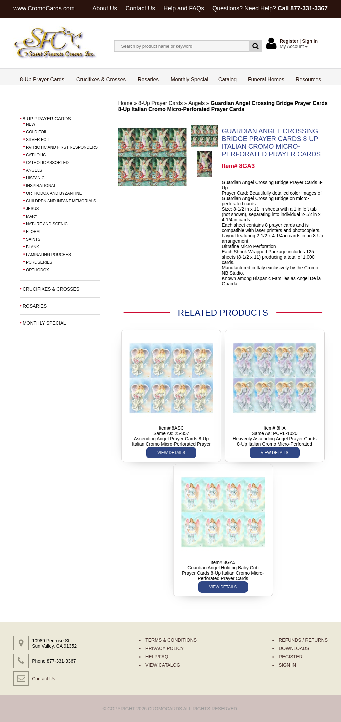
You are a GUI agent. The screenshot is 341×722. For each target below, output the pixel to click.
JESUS (32, 208)
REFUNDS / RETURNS (303, 640)
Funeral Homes (266, 79)
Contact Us (140, 8)
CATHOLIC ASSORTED (47, 162)
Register (289, 41)
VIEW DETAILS (171, 452)
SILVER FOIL (38, 139)
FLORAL (34, 231)
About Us (105, 8)
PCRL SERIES (39, 262)
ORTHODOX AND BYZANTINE (54, 193)
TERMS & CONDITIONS (171, 640)
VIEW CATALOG (163, 665)
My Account (294, 46)
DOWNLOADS (294, 648)
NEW (30, 124)
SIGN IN (287, 665)
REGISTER (291, 656)
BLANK (32, 247)
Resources (308, 79)
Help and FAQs (184, 8)
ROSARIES (35, 306)
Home (125, 103)
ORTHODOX (37, 270)
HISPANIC (35, 178)
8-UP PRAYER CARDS (47, 118)
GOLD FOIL (36, 132)
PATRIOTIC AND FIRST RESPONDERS (62, 147)
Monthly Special (189, 79)
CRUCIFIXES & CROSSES (51, 289)
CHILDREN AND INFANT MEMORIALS (61, 201)
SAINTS (33, 239)
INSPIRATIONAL (41, 185)
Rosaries (148, 79)
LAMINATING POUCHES (48, 254)
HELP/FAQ (157, 656)
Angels (196, 103)
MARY (31, 216)
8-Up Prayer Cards (42, 79)
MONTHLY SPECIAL (44, 323)
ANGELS (34, 170)
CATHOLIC (36, 155)
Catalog (227, 79)
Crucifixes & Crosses (101, 79)
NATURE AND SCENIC (47, 224)
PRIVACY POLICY (165, 648)
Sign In (310, 41)
